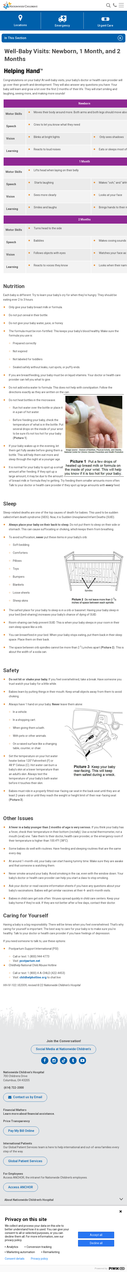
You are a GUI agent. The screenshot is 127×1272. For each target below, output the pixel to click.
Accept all (96, 1235)
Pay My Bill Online (21, 1131)
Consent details (14, 1258)
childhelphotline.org (33, 977)
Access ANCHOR (20, 1187)
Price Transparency (16, 1121)
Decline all (96, 1243)
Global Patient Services (25, 1161)
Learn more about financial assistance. (29, 1113)
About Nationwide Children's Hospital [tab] (29, 1199)
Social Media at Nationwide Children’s (63, 1049)
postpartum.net (29, 960)
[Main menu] (121, 5)
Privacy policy (39, 1258)
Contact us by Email (25, 1097)
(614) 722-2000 (13, 1087)
